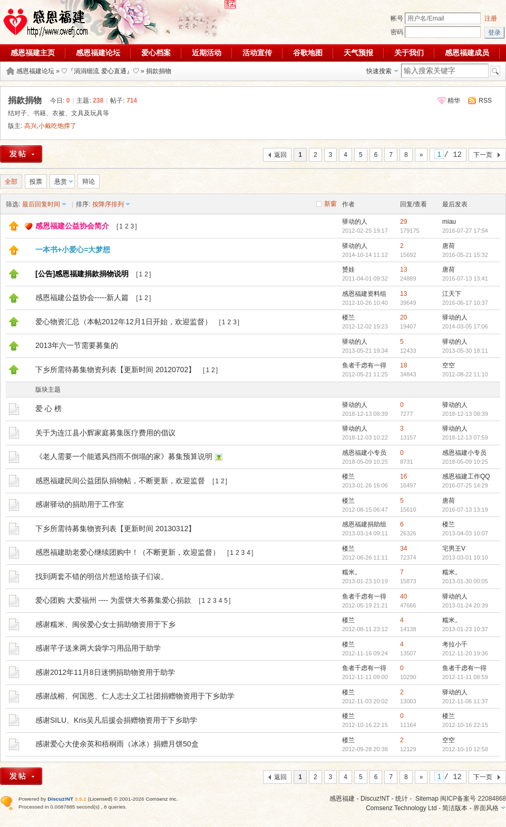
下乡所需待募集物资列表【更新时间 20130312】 (115, 528)
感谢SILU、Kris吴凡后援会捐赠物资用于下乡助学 (116, 720)
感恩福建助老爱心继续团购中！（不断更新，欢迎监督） (127, 552)
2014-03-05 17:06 (465, 326)
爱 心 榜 (48, 408)
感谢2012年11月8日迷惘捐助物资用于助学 (105, 672)
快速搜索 (379, 71)
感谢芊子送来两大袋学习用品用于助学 (98, 648)
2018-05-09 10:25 (465, 462)
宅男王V (453, 548)
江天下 (451, 293)
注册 (490, 18)
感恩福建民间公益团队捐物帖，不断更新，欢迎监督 (120, 480)
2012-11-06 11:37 (465, 701)
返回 (280, 154)
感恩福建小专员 (364, 452)
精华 (453, 100)
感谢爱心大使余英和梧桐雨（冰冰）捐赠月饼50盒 (117, 744)
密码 (397, 32)
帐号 (397, 18)
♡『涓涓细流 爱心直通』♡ (100, 71)
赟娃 (348, 269)
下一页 (482, 154)
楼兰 (348, 317)
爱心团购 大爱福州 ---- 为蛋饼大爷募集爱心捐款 (113, 600)
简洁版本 (455, 808)
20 (403, 317)
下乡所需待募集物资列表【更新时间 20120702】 (115, 369)
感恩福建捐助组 (364, 524)
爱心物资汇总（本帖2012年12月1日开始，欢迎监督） (123, 321)
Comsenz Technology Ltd (401, 808)
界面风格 (486, 808)
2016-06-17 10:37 (465, 303)
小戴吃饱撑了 (57, 125)
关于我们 (409, 52)
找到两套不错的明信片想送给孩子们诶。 (101, 576)
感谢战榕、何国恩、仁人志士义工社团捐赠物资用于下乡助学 (135, 696)
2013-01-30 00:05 (465, 581)
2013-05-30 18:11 (465, 350)
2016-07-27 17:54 (465, 230)
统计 (401, 798)
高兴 (30, 125)
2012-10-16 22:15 (465, 725)
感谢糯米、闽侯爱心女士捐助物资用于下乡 (105, 624)
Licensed (100, 799)
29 (403, 221)
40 (403, 596)
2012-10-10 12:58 (465, 749)
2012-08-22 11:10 (465, 374)
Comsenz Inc (160, 799)
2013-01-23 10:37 (465, 629)
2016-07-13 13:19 (465, 509)
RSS (485, 100)
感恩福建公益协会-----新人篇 (82, 297)
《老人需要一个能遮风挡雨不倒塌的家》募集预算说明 (123, 456)
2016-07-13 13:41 (465, 278)
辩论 (88, 181)
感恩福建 (342, 798)
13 (403, 269)
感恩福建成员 (467, 52)
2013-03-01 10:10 (465, 557)
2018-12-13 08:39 (465, 414)
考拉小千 (455, 644)
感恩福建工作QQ (466, 476)
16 (403, 476)
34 (403, 548)
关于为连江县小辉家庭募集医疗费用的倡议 (105, 433)
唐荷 (448, 246)
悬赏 (60, 181)
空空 (448, 365)
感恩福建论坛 (98, 52)
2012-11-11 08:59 (465, 677)
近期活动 (206, 52)
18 (403, 365)
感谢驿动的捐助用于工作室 (79, 504)
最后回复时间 (41, 204)
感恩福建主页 (33, 52)
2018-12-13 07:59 (465, 437)
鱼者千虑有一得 (364, 365)
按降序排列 (108, 204)
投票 (36, 181)
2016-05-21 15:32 (465, 255)
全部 (11, 181)
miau (449, 221)
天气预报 (358, 52)
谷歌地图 (308, 52)
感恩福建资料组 (364, 293)
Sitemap (427, 798)
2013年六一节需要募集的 (76, 345)
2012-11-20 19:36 (465, 653)
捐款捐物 (158, 71)
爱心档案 (156, 52)
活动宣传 (257, 52)
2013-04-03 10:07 (465, 533)
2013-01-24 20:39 (465, 605)
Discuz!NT (375, 798)
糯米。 (351, 572)
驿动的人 (354, 221)
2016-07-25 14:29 (465, 485)
